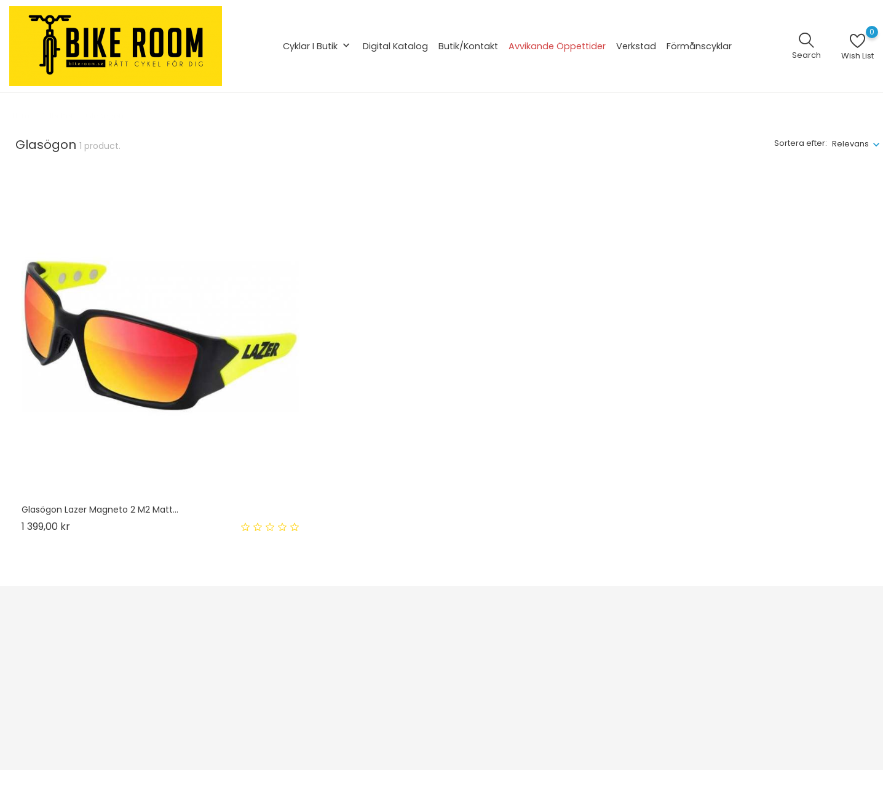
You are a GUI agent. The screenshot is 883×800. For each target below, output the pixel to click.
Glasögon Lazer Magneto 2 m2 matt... (100, 509)
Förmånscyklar (699, 46)
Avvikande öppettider (557, 46)
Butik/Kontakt (468, 46)
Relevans (850, 144)
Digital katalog (395, 46)
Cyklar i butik (317, 46)
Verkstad (636, 46)
